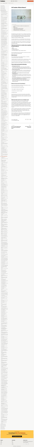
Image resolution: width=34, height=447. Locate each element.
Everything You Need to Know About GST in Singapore (4, 101)
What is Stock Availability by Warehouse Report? (4, 313)
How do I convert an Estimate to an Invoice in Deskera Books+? (4, 17)
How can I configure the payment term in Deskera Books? (4, 342)
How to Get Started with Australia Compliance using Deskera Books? (4, 351)
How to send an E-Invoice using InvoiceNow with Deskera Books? (4, 293)
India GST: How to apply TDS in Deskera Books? (4, 398)
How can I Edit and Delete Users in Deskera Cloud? (4, 300)
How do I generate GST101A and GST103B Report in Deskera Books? (4, 360)
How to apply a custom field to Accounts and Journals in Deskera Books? (4, 89)
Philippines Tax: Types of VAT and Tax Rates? (4, 207)
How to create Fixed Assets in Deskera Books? (4, 321)
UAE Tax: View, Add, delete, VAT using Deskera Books (4, 255)
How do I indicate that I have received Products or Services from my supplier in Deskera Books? (4, 29)
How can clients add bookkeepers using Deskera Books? (4, 280)
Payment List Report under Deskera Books (3, 142)
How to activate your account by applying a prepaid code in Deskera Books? (4, 403)
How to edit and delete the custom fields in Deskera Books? (4, 82)
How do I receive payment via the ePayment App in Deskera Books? (4, 408)
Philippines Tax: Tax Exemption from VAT (4, 214)
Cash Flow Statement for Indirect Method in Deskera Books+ (4, 112)
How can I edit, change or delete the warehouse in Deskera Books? (4, 265)
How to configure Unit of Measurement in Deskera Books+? (4, 340)
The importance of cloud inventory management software (4, 120)
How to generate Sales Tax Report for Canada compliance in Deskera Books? (4, 387)
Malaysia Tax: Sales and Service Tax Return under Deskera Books (4, 204)
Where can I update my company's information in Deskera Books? (4, 79)
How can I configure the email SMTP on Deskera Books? (4, 393)
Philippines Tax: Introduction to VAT (4, 206)
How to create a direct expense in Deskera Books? (4, 62)
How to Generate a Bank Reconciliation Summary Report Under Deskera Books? (4, 328)
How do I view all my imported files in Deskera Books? (4, 98)
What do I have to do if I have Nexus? (18, 29)
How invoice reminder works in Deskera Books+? (4, 344)
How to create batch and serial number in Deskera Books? (4, 349)
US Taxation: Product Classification (3, 157)
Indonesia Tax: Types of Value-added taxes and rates (4, 237)
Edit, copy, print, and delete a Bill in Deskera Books (4, 36)
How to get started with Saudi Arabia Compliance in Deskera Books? (4, 418)
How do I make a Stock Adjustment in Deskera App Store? (4, 308)
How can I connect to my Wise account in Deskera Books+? (4, 391)
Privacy (12, 444)
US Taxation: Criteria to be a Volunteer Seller (4, 164)
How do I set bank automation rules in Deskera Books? (4, 395)
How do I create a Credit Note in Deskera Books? (4, 57)
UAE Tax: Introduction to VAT (4, 251)
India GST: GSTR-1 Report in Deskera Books (4, 187)
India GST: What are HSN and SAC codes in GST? (4, 170)
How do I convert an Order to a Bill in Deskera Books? (4, 30)
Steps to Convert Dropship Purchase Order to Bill (3, 270)
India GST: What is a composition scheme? (4, 176)
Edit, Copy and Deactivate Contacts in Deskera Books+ (4, 73)
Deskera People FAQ (3, 7)
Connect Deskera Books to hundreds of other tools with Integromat (4, 421)
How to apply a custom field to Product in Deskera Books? (4, 85)
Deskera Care (25, 440)
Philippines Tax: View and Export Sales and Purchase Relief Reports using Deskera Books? (4, 211)
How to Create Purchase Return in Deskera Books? (4, 336)
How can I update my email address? (4, 422)
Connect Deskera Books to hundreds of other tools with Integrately (4, 366)
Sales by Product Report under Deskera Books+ (4, 134)
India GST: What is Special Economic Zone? (3, 180)
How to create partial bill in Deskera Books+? (3, 399)
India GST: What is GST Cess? (4, 172)
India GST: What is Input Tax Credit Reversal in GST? (4, 175)
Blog (12, 441)
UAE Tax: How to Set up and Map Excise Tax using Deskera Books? (4, 259)
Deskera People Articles (3, 9)
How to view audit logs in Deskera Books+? (4, 100)
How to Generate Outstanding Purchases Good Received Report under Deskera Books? (4, 332)
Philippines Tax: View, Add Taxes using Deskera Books (4, 209)
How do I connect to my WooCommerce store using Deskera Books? (4, 355)
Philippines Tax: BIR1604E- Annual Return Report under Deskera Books (4, 223)
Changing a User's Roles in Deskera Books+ (3, 76)
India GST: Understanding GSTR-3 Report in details (4, 192)
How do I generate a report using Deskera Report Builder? (4, 369)
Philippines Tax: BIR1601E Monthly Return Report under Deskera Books (4, 231)
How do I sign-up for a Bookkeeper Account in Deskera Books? (4, 275)
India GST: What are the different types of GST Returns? (4, 184)
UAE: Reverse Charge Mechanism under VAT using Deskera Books (4, 258)
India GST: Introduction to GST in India (4, 167)
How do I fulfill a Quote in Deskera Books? (4, 16)
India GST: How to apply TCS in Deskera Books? (4, 396)
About (12, 442)
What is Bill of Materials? (3, 272)
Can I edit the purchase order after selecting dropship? (4, 271)
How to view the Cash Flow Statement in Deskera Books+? (4, 110)
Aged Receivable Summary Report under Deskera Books (4, 124)
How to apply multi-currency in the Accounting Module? (4, 283)
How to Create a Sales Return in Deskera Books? (4, 337)
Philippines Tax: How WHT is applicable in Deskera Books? (4, 219)
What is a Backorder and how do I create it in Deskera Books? (4, 25)
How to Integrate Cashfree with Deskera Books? (4, 416)
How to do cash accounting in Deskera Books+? (4, 379)
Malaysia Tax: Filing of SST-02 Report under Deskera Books (4, 203)
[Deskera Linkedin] (27, 444)
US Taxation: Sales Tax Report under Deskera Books (4, 166)
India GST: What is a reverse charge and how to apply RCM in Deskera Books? (4, 178)
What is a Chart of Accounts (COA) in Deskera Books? (4, 44)
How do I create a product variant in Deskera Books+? (4, 406)
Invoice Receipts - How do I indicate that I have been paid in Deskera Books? (4, 23)
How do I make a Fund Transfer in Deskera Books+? (4, 52)
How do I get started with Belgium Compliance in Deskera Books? (4, 383)
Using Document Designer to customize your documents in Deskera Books (4, 97)
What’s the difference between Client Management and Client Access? (4, 277)
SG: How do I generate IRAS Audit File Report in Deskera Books (4, 105)
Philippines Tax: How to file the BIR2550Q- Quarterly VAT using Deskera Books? (4, 213)
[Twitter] (25, 444)
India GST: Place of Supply (3, 171)
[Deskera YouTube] (28, 444)
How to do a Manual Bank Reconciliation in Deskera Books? (4, 149)
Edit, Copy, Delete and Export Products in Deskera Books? (4, 41)
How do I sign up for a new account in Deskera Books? (4, 285)
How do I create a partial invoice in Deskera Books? (4, 376)
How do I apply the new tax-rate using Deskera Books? (4, 92)
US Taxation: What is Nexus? (4, 156)
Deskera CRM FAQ (2, 5)
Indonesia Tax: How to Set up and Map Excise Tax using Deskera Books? (4, 247)
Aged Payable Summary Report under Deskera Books (4, 123)
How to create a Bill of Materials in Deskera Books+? (4, 273)
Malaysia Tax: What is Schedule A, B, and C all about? (4, 197)
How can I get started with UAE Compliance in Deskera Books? (4, 409)
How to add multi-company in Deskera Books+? (4, 286)
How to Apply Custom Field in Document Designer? (4, 326)
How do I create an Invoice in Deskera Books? (4, 20)
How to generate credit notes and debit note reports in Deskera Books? (4, 144)
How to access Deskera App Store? (4, 303)
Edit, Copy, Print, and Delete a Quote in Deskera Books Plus (4, 19)
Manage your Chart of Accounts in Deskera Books (4, 46)
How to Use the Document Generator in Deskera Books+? (4, 325)
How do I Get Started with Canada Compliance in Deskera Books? (4, 343)
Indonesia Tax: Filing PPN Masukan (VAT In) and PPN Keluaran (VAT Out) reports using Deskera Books (4, 244)
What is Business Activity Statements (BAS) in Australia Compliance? (4, 353)
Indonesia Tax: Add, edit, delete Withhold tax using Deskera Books (4, 250)
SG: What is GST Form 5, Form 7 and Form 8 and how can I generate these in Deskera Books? (4, 103)
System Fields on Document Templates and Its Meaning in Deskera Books (4, 95)
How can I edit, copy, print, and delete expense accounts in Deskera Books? (4, 65)
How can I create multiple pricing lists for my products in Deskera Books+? (4, 413)
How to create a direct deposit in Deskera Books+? (4, 66)
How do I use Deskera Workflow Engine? (4, 373)
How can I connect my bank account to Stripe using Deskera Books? (4, 153)
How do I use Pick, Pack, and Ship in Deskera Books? (4, 262)
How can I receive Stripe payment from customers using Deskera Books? (4, 155)
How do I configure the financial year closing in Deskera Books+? (4, 372)
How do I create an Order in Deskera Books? (4, 26)
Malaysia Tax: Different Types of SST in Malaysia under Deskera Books (4, 195)
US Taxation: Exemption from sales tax (4, 159)
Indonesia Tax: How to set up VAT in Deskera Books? (4, 245)
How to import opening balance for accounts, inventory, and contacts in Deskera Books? (4, 54)
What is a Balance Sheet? (3, 108)
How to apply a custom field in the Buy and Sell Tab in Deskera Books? (4, 84)
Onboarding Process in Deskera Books (4, 289)
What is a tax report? (3, 121)
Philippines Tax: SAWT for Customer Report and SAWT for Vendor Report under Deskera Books (4, 229)
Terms (12, 443)
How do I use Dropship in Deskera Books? (4, 268)
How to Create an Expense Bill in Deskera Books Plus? (4, 319)
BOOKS (1, 442)
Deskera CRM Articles (3, 8)
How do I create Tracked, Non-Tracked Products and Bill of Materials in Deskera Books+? (4, 39)
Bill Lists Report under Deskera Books (4, 136)
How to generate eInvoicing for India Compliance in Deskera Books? (4, 401)
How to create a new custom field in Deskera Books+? (4, 80)
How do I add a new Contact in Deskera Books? (4, 71)
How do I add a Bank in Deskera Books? (4, 145)
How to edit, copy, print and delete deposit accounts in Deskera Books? (4, 70)
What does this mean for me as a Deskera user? (19, 30)
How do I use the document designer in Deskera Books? (4, 93)
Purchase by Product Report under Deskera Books (4, 139)
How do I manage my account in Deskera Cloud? (4, 297)
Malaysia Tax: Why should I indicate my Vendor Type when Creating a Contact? (4, 200)
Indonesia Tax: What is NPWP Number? (4, 238)
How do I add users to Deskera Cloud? (4, 298)
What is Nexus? (15, 27)
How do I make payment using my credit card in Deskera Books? (4, 374)
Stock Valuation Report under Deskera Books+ (4, 129)
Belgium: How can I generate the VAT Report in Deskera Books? (4, 392)
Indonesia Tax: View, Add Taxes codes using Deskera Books (4, 242)
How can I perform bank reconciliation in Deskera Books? (4, 151)
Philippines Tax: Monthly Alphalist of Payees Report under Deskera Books (4, 227)
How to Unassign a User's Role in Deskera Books (4, 77)
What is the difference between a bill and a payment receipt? (4, 11)
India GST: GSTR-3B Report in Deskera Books (4, 189)
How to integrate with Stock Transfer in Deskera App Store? (4, 306)
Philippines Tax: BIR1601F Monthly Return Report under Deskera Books (4, 233)
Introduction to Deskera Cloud (4, 296)
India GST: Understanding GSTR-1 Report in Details (4, 190)
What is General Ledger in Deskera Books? (3, 115)
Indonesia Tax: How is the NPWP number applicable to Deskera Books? (4, 240)
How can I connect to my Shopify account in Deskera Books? (4, 377)
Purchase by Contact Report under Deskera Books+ (4, 127)
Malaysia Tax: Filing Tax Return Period (4, 201)
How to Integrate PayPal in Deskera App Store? (3, 311)
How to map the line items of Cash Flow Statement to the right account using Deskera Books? (4, 114)
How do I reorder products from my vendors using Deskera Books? (4, 411)
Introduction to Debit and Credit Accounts (4, 49)
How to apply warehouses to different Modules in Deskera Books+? (4, 267)
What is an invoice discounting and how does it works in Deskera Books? (4, 405)
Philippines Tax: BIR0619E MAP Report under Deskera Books (4, 235)
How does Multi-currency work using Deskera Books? (4, 282)
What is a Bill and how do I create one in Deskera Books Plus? (4, 33)
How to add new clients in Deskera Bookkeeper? (3, 279)
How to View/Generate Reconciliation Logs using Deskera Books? (4, 330)
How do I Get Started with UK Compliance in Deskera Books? (4, 382)
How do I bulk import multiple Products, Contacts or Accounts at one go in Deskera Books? (4, 43)
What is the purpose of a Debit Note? (4, 59)
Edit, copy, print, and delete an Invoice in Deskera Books (4, 21)
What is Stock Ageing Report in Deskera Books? (4, 316)
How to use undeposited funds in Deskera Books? (4, 347)
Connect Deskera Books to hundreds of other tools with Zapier (4, 305)
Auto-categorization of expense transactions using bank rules (4, 419)
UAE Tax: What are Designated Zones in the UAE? (4, 252)
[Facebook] (23, 444)
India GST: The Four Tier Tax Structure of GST (4, 169)
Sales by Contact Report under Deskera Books (4, 126)
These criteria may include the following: (18, 28)
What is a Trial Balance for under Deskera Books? (4, 117)
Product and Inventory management (3, 118)
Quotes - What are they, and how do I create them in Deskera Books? (4, 14)
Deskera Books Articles (3, 10)
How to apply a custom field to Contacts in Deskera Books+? (4, 87)
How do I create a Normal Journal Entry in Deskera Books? (4, 51)
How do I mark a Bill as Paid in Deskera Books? (4, 35)
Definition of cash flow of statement (3, 109)
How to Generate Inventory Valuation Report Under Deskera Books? (4, 324)
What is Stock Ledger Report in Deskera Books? (4, 315)
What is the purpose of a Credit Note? (4, 60)
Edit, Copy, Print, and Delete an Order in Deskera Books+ (4, 32)
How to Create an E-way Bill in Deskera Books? (4, 183)
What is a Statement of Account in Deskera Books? (4, 130)
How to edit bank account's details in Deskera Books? (4, 146)
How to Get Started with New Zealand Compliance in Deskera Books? (4, 359)
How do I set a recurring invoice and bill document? (4, 312)
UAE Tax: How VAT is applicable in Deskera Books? (4, 256)
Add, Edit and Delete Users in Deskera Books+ (4, 74)
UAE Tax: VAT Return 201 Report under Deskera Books (4, 260)
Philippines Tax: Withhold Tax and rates (4, 215)
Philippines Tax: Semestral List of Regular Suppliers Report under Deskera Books (4, 225)
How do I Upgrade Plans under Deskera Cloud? (4, 301)
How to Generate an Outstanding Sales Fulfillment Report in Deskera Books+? (4, 334)
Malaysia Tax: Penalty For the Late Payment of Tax (4, 198)
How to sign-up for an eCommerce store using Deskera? (4, 367)
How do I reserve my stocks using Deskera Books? (4, 414)
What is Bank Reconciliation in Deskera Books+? (4, 148)
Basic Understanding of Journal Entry (4, 47)
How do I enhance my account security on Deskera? (4, 370)
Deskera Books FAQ (3, 6)
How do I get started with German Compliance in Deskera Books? (4, 380)
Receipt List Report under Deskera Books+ (4, 140)
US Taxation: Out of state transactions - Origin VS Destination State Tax (3, 160)
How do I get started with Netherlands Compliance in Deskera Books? (4, 385)
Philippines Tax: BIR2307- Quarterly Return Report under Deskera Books (4, 221)
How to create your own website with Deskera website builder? (4, 339)
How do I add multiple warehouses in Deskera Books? (4, 263)
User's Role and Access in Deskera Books (3, 287)
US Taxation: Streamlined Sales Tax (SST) (4, 163)
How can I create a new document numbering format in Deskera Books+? (4, 291)
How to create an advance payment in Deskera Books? (4, 68)
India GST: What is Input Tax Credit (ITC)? (4, 173)
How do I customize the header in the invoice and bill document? (4, 364)
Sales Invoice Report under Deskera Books (3, 133)
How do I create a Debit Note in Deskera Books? (4, 56)
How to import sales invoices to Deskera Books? (4, 346)
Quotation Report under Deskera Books (4, 132)
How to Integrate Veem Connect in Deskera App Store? (4, 309)
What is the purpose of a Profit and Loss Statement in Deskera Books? (4, 107)
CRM (1, 443)
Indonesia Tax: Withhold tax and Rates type (4, 249)
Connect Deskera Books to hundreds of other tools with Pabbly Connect (4, 362)
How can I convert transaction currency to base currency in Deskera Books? (4, 389)
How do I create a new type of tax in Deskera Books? (4, 90)
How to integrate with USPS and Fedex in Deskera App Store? (4, 318)
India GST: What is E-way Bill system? (4, 181)
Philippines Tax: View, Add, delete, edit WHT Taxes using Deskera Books (4, 217)
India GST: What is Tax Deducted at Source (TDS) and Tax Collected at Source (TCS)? (4, 186)
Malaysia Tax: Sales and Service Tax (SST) (4, 193)
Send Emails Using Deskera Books (4, 292)
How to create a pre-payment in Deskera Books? (4, 63)
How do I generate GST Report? (4, 322)
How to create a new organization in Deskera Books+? (4, 295)
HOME (1, 441)
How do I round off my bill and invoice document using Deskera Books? (4, 357)
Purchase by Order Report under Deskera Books (4, 137)
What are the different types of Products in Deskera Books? (4, 37)
